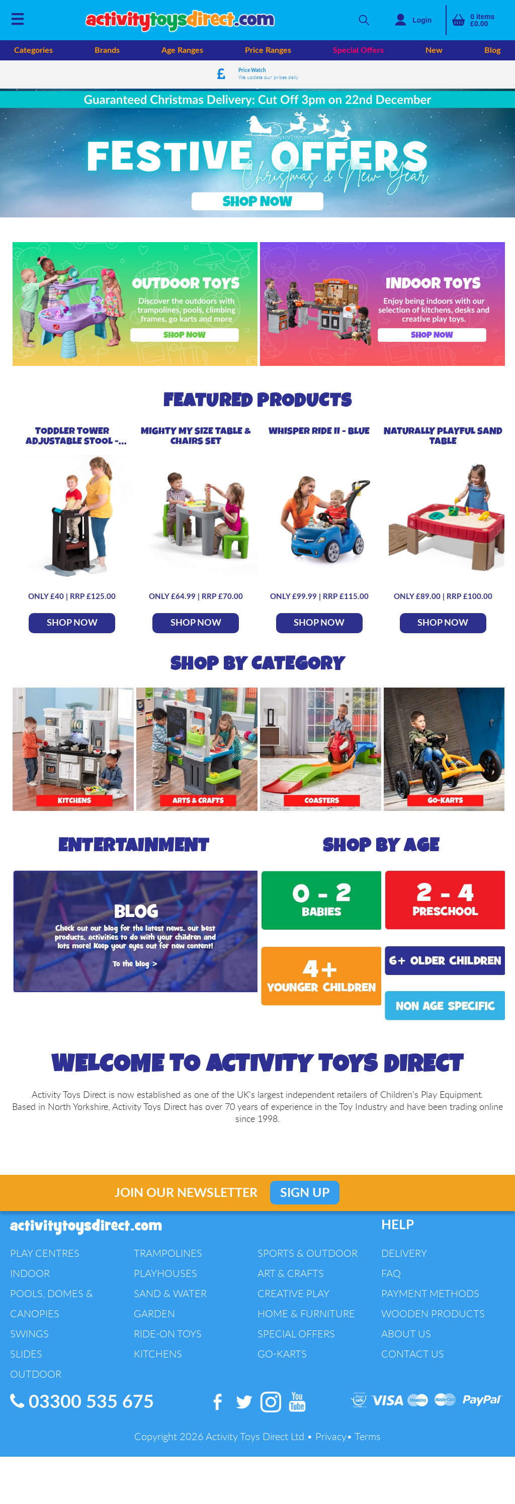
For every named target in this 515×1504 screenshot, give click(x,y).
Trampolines (168, 1245)
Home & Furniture (306, 1306)
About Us (406, 1326)
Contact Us (412, 1346)
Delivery (404, 1245)
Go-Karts (282, 1346)
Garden (154, 1306)
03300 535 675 (82, 1394)
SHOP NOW (72, 615)
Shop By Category (257, 656)
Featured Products (257, 393)
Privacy (331, 1429)
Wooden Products (433, 1306)
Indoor (30, 1265)
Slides (26, 1346)
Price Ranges (268, 50)
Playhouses (165, 1265)
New (434, 50)
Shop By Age (381, 838)
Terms (368, 1429)
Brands (107, 50)
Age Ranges (182, 50)
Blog (492, 50)
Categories (33, 50)
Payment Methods (430, 1286)
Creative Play (293, 1286)
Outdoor (35, 1366)
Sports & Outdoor (308, 1245)
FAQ (391, 1265)
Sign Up (304, 1185)
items (482, 20)
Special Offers (358, 50)
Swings (29, 1326)
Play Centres (44, 1245)
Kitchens (158, 1346)
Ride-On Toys (168, 1326)
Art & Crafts (291, 1265)
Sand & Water (170, 1286)
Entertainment (134, 838)
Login (422, 20)
